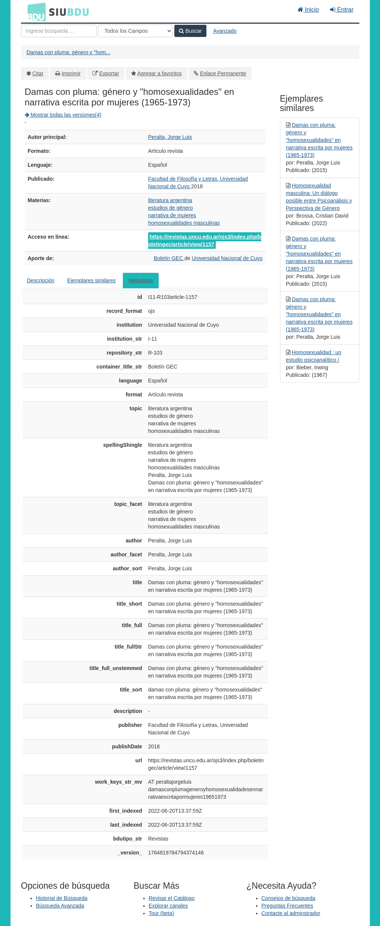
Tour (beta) (161, 913)
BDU (34, 12)
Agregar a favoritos (159, 73)
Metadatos (141, 280)
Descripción (41, 280)
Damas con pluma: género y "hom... (69, 52)
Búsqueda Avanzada (60, 906)
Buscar (190, 31)
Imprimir (71, 73)
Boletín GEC (169, 258)
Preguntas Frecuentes (287, 906)
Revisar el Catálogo (172, 898)
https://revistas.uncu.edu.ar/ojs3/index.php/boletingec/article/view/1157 (204, 240)
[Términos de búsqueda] (59, 30)
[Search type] (135, 30)
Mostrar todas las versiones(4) (63, 115)
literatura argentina (170, 200)
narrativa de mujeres (172, 215)
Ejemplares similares (91, 280)
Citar (38, 73)
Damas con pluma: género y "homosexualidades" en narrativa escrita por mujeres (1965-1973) (319, 140)
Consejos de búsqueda (288, 898)
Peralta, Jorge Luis (170, 137)
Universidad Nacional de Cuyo (227, 258)
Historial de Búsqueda (62, 898)
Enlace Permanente (223, 73)
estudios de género (170, 208)
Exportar (109, 73)
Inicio (308, 9)
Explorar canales (168, 906)
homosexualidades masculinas (184, 223)
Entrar (341, 9)
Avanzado (224, 31)
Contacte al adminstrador (291, 913)
